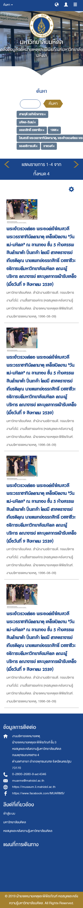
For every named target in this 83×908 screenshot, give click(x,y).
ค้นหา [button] (8, 5)
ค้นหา (53, 103)
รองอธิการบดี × (28, 146)
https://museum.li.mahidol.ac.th (34, 787)
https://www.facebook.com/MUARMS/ (38, 793)
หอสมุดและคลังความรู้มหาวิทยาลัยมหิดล (27, 831)
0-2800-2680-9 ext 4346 (29, 774)
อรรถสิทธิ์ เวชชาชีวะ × (31, 130)
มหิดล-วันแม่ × (27, 122)
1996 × (54, 130)
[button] (56, 4)
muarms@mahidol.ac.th (28, 780)
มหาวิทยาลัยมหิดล (14, 822)
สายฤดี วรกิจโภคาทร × (32, 114)
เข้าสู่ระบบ (9, 813)
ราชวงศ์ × (48, 146)
